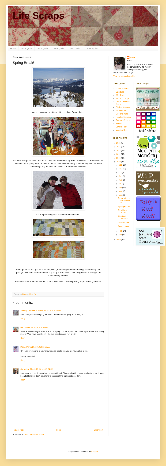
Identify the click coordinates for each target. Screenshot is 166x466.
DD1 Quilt (120, 95)
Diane (132, 57)
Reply (22, 318)
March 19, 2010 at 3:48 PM (49, 310)
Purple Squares (122, 89)
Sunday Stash (124, 222)
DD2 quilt (120, 92)
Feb (120, 231)
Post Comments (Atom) (34, 434)
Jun (120, 187)
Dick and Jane (122, 114)
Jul (120, 184)
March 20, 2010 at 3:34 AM (41, 369)
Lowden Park (121, 127)
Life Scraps (38, 15)
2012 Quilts (42, 48)
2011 (118, 158)
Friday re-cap (123, 226)
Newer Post (18, 430)
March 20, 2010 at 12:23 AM (38, 347)
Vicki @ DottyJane (28, 310)
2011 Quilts (58, 48)
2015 (118, 143)
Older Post (98, 430)
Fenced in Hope (122, 98)
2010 (118, 162)
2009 (118, 239)
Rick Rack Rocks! (122, 211)
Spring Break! (124, 206)
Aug (121, 180)
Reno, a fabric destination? (124, 200)
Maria (22, 347)
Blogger (94, 452)
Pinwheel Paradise (123, 217)
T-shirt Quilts (91, 48)
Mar (120, 195)
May (121, 191)
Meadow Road (122, 130)
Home (13, 48)
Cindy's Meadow (123, 107)
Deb (22, 327)
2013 (118, 150)
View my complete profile (124, 76)
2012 (118, 154)
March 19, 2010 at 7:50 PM (36, 327)
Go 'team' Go (121, 110)
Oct (120, 172)
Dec (121, 165)
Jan (120, 234)
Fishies (119, 124)
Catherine (24, 369)
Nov (121, 169)
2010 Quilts (75, 48)
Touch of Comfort (123, 120)
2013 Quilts (26, 48)
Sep (121, 176)
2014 (118, 147)
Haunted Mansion (123, 117)
